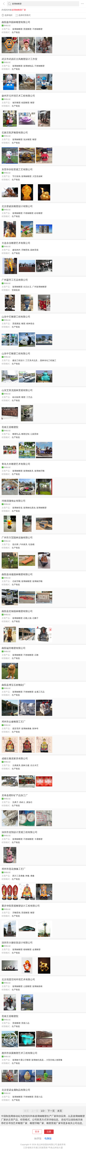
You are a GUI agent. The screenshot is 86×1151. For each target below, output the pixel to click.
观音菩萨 (16, 728)
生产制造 (16, 32)
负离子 (15, 802)
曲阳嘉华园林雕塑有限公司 (16, 22)
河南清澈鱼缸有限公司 (13, 500)
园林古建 (25, 765)
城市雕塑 (16, 102)
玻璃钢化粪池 (29, 507)
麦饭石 (29, 802)
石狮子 (35, 618)
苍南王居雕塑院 (10, 427)
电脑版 (48, 1138)
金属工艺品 (39, 692)
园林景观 (34, 250)
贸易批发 (16, 290)
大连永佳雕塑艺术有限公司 (16, 243)
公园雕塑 (27, 986)
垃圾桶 (31, 544)
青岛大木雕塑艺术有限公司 (16, 464)
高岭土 (22, 802)
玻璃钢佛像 (26, 728)
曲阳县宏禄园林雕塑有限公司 (17, 611)
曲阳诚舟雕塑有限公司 (13, 648)
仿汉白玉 (27, 287)
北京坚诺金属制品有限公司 (16, 1089)
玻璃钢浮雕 (39, 471)
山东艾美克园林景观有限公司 (17, 390)
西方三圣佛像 (18, 876)
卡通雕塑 (38, 839)
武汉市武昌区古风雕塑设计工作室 (19, 59)
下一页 (51, 1110)
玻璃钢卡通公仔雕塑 (21, 1060)
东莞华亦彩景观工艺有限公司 (17, 169)
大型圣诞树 (37, 176)
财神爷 (35, 728)
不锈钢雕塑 (37, 29)
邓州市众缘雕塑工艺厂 (13, 721)
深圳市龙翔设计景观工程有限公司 (19, 832)
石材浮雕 (16, 581)
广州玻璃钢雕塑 (39, 287)
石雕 (36, 655)
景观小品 (25, 1023)
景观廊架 (16, 323)
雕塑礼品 (16, 434)
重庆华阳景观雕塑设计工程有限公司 (21, 905)
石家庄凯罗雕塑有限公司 (15, 132)
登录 (37, 1131)
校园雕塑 (25, 102)
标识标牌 (16, 397)
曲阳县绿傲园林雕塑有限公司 (17, 574)
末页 (59, 1110)
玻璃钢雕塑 (17, 29)
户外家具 (23, 544)
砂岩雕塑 (38, 213)
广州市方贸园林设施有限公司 (17, 537)
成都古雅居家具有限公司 (15, 758)
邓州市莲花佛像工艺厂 (13, 868)
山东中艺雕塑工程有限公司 (16, 316)
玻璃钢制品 (28, 66)
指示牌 (15, 544)
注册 (49, 1131)
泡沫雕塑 (27, 139)
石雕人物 (27, 618)
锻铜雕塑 (27, 949)
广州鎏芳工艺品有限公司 (15, 279)
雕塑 (32, 102)
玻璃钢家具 (28, 471)
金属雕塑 (36, 949)
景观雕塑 (27, 29)
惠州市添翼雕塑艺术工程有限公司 (19, 1053)
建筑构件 (16, 250)
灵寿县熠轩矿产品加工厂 (15, 795)
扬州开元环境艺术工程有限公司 (18, 95)
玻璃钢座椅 (37, 986)
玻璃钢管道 (17, 507)
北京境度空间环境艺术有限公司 (18, 979)
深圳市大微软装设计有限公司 (17, 942)
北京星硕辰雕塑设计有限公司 (17, 206)
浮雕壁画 (25, 250)
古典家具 (16, 765)
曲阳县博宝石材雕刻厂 (13, 684)
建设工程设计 (18, 360)
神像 (27, 876)
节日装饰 (16, 176)
